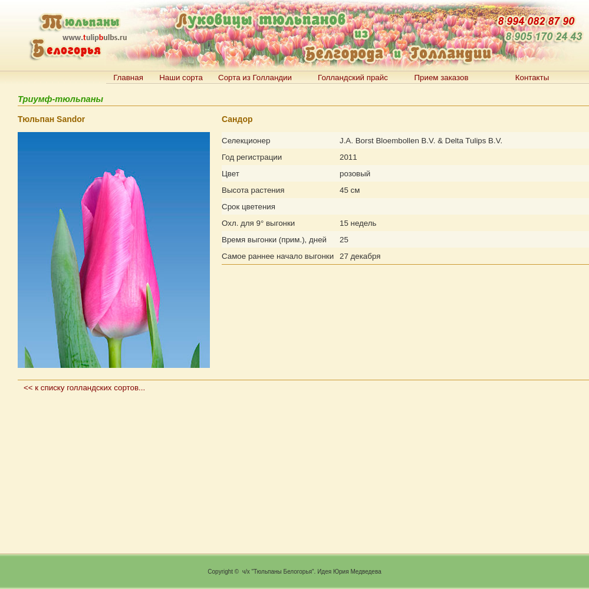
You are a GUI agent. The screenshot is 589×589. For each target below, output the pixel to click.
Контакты (532, 77)
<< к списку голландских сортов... (84, 387)
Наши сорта (181, 77)
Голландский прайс (353, 77)
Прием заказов (441, 77)
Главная (128, 77)
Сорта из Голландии (255, 77)
